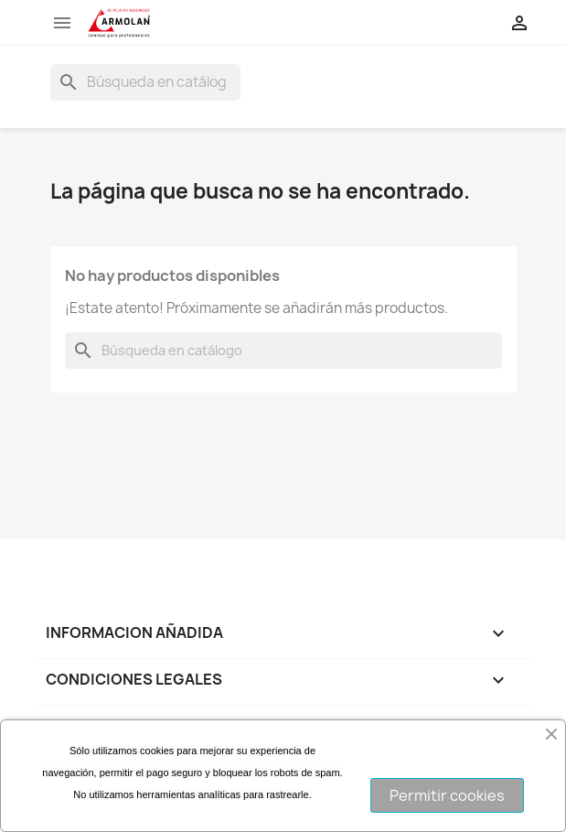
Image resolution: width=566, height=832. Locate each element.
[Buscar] (145, 82)
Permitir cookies (447, 795)
